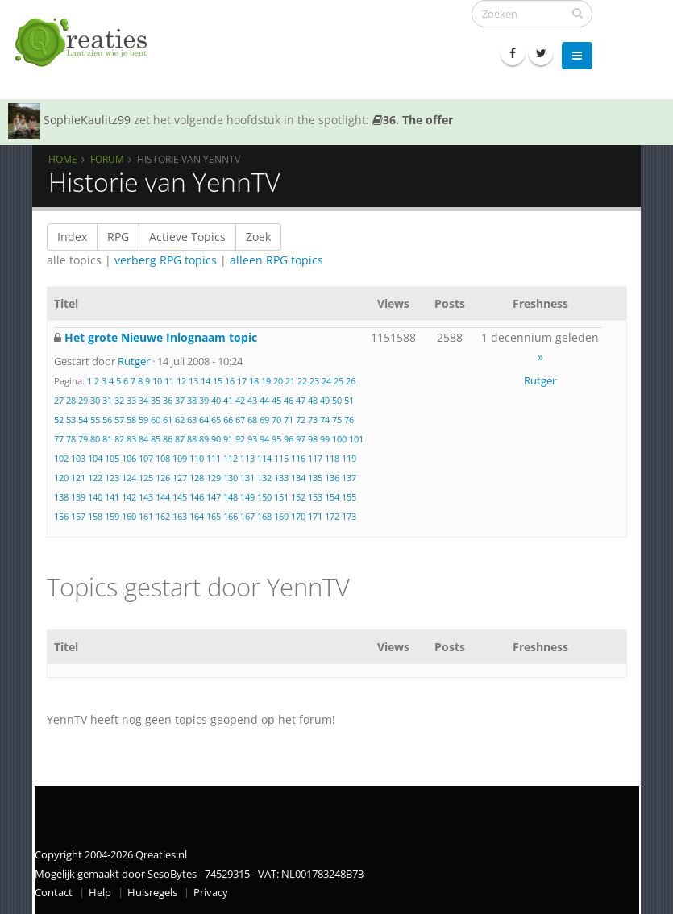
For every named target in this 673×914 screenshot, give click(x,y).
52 (59, 419)
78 (71, 439)
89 (204, 439)
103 (78, 458)
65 (216, 419)
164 (196, 516)
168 (264, 516)
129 (213, 478)
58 (131, 419)
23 (314, 381)
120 (61, 478)
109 (179, 458)
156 (61, 516)
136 (332, 478)
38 (192, 400)
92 (240, 439)
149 (247, 497)
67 (240, 419)
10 (157, 381)
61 (167, 419)
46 (288, 400)
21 (290, 381)
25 (338, 381)
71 (288, 419)
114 (264, 458)
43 (252, 400)
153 (315, 497)
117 (315, 458)
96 (288, 439)
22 (302, 381)
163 (179, 516)
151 (281, 497)
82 (119, 439)
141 (112, 497)
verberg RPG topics (165, 260)
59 (143, 419)
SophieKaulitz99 (87, 119)
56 (107, 419)
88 (192, 439)
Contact (54, 892)
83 (131, 439)
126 (163, 478)
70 (276, 419)
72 (300, 419)
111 (213, 458)
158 (95, 516)
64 (204, 419)
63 (192, 419)
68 (252, 419)
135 (315, 478)
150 (264, 497)
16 (230, 381)
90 (216, 439)
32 (119, 400)
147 (213, 497)
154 (332, 497)
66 (228, 419)
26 (350, 381)
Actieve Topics (187, 236)
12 (181, 381)
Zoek (258, 236)
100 (339, 439)
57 (119, 419)
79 (83, 439)
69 (264, 419)
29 (83, 400)
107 (146, 458)
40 (216, 400)
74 (325, 419)
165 (213, 516)
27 (59, 400)
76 (349, 419)
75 (337, 419)
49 (325, 400)
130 (230, 478)
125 (146, 478)
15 (217, 381)
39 (204, 400)
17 (242, 381)
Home (62, 158)
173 (349, 516)
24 (326, 381)
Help (100, 892)
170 (298, 516)
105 (112, 458)
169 (281, 516)
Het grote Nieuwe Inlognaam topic (160, 337)
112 (230, 458)
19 (266, 381)
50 (337, 400)
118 (332, 458)
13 (193, 381)
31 (107, 400)
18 (254, 381)
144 (163, 497)
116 (298, 458)
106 (129, 458)
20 (278, 381)
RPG (118, 236)
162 (163, 516)
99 (325, 439)
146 (196, 497)
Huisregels (152, 892)
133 (281, 478)
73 (313, 419)
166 (230, 516)
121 (78, 478)
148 (230, 497)
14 (205, 381)
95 (276, 439)
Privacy (210, 892)
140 (95, 497)
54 (83, 419)
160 (129, 516)
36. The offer (412, 119)
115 (281, 458)
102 (61, 458)
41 (228, 400)
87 (180, 439)
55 (95, 419)
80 (95, 439)
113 (247, 458)
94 (264, 439)
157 (78, 516)
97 (300, 439)
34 (143, 400)
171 (315, 516)
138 (61, 497)
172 (332, 516)
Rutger (134, 361)
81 (107, 439)
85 (155, 439)
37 (180, 400)
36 (167, 400)
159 (112, 516)
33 (131, 400)
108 (163, 458)
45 (276, 400)
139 (78, 497)
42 (240, 400)
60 (155, 419)
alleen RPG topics (276, 260)
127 (179, 478)
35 (155, 400)
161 (146, 516)
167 (247, 516)
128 (196, 478)
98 (313, 439)
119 (349, 458)
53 (71, 419)
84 (143, 439)
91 (228, 439)
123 (112, 478)
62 (180, 419)
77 (59, 439)
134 (298, 478)
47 (300, 400)
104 (95, 458)
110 (196, 458)
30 (95, 400)
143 (146, 497)
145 (179, 497)
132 (264, 478)
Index (72, 236)
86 (167, 439)
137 (349, 478)
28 (71, 400)
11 (169, 381)
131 (247, 478)
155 (349, 497)
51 (349, 400)
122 (95, 478)
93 (252, 439)
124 (129, 478)
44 (264, 400)
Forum (107, 158)
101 (356, 439)
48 (313, 400)
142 (129, 497)
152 (298, 497)
